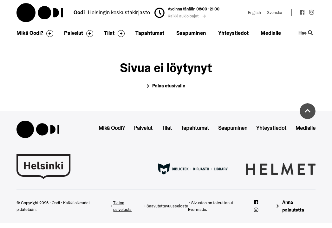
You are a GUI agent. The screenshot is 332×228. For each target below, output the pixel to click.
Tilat (109, 32)
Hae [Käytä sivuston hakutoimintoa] (305, 33)
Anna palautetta (293, 206)
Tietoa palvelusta (122, 206)
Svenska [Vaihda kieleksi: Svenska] (274, 12)
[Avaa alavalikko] (48, 33)
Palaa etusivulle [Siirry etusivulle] (168, 86)
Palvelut (73, 32)
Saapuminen (191, 32)
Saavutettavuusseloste (167, 206)
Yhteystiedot (233, 32)
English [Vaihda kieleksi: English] (254, 12)
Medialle (271, 32)
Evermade (197, 209)
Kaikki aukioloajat (187, 16)
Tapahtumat (149, 32)
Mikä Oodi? (29, 32)
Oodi (40, 12)
